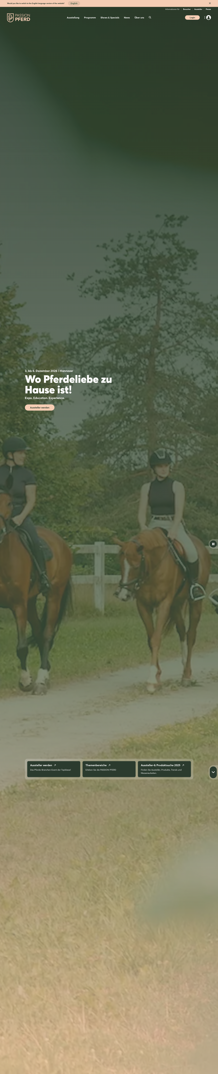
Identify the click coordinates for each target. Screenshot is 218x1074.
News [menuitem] (127, 17)
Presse (208, 9)
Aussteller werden (39, 407)
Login (192, 17)
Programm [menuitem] (90, 17)
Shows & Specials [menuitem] (110, 17)
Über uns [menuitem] (139, 17)
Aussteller (198, 9)
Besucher (187, 9)
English (74, 3)
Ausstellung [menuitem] (73, 17)
